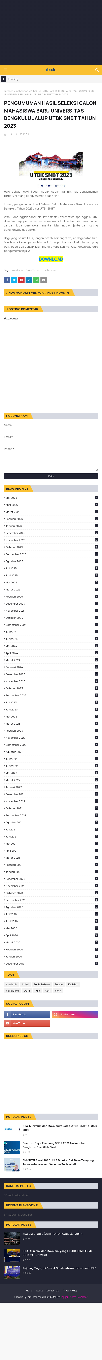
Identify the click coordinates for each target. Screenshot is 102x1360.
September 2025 (52, 554)
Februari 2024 (52, 667)
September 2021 (52, 815)
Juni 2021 (52, 836)
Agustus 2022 (52, 752)
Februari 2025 (52, 596)
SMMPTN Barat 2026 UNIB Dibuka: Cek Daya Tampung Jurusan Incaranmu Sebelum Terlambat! (58, 1162)
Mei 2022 (52, 773)
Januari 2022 (52, 787)
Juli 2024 (52, 632)
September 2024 (52, 625)
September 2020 (52, 900)
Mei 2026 (52, 498)
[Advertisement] (53, 32)
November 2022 (52, 737)
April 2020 (52, 935)
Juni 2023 (52, 709)
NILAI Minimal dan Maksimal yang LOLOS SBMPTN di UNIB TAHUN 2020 (57, 1253)
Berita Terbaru (33, 270)
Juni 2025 (52, 575)
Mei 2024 (52, 646)
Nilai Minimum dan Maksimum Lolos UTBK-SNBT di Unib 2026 (60, 1128)
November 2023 (52, 681)
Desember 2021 (52, 794)
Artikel (25, 984)
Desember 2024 (52, 603)
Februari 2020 (52, 949)
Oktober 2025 (52, 547)
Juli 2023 (52, 702)
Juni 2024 (52, 639)
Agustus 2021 (52, 822)
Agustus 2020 (52, 907)
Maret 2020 (52, 942)
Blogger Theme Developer (74, 1297)
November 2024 (52, 610)
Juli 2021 (52, 829)
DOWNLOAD (51, 259)
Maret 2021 (52, 857)
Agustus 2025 (52, 561)
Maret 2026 (52, 512)
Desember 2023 (52, 674)
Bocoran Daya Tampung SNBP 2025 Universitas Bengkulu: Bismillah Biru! (54, 1145)
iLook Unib (12, 134)
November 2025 (52, 540)
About (39, 1290)
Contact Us (53, 1290)
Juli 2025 (52, 568)
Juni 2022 (52, 766)
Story (58, 990)
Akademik (17, 270)
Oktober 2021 (52, 808)
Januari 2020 (52, 956)
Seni (47, 990)
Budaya (59, 984)
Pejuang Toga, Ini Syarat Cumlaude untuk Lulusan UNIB (59, 1268)
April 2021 (52, 850)
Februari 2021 (52, 865)
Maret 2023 (52, 723)
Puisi (37, 990)
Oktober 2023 (52, 688)
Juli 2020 (52, 914)
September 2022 (52, 745)
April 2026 (52, 505)
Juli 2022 (52, 759)
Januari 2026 (52, 526)
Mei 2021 (52, 843)
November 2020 (52, 886)
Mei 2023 (52, 716)
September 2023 (52, 695)
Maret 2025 (52, 589)
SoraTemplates (35, 1297)
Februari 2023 (52, 730)
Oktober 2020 (52, 893)
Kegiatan (73, 984)
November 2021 (52, 801)
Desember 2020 (52, 879)
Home (29, 1290)
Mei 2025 (52, 582)
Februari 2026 (52, 519)
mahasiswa (21, 91)
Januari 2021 (52, 872)
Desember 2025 (52, 533)
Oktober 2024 (52, 618)
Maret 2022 (52, 780)
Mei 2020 (52, 928)
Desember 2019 (52, 963)
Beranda (8, 91)
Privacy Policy (70, 1290)
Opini (27, 990)
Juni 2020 (52, 921)
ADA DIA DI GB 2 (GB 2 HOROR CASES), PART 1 (52, 1234)
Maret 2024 (52, 660)
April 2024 (52, 653)
